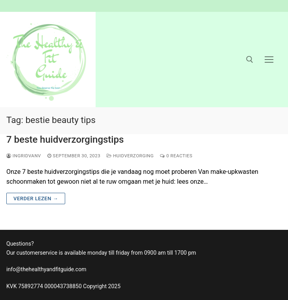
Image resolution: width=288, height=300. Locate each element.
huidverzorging (130, 155)
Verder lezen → (35, 198)
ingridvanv (23, 155)
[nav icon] (269, 59)
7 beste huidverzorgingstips (65, 139)
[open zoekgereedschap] (249, 59)
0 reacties (176, 155)
